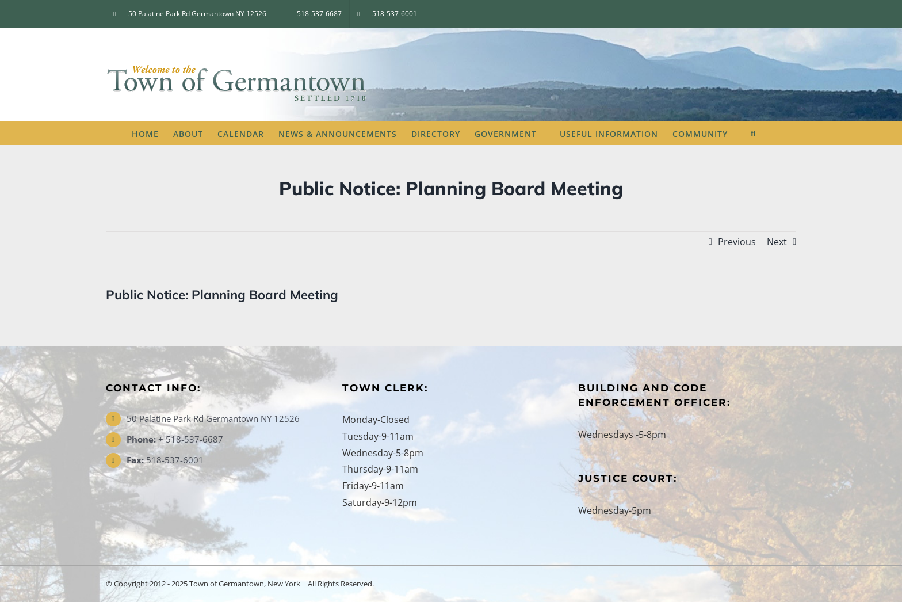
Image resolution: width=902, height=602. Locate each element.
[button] (753, 132)
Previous (737, 241)
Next (777, 241)
